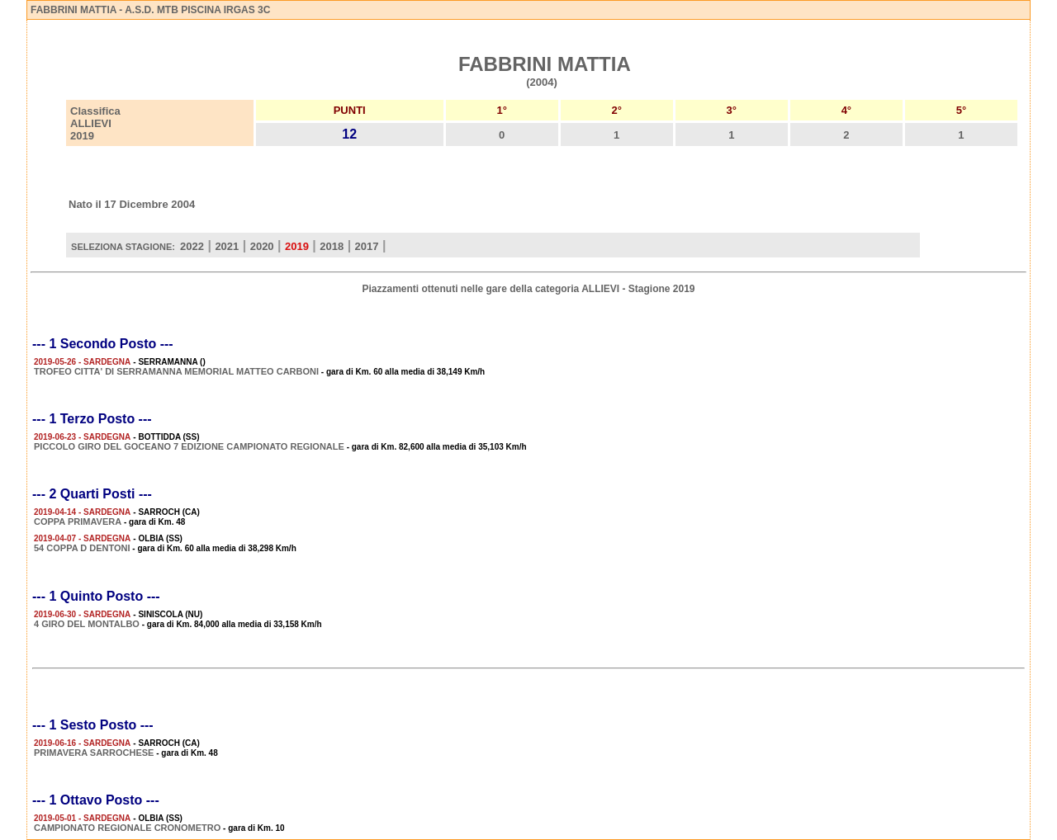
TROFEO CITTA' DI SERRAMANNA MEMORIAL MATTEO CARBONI (176, 371)
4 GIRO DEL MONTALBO (87, 624)
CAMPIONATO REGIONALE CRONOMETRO (127, 828)
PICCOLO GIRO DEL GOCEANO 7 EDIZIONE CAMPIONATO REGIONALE (189, 446)
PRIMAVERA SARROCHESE (94, 752)
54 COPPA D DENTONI (82, 548)
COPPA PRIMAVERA (77, 521)
